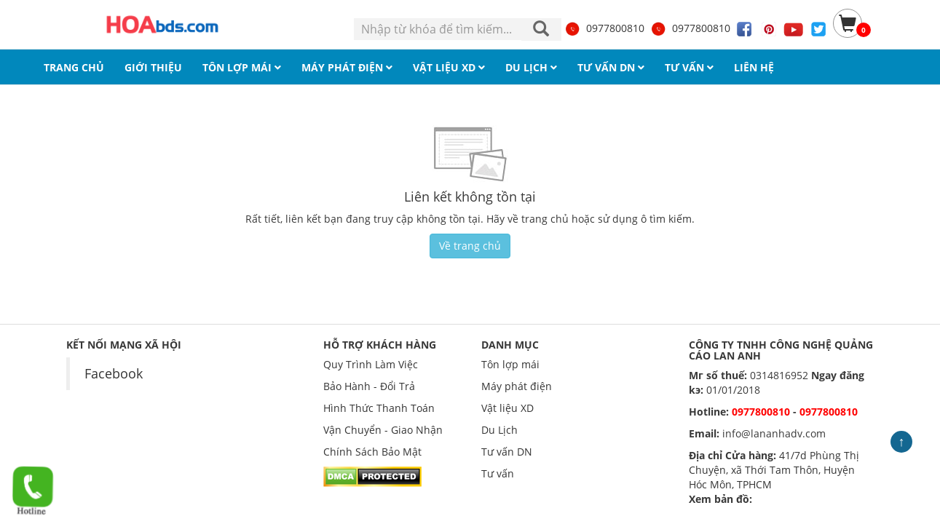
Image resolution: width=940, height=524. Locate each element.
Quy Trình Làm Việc (370, 364)
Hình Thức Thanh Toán (379, 408)
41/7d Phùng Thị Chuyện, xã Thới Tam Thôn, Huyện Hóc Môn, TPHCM (774, 469)
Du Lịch (499, 430)
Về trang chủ (470, 246)
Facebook (113, 373)
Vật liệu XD (507, 408)
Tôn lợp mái (510, 364)
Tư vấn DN (506, 451)
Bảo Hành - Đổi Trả (369, 386)
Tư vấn (497, 473)
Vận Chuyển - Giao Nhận (383, 430)
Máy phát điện (516, 386)
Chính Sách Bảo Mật (372, 451)
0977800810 (604, 28)
